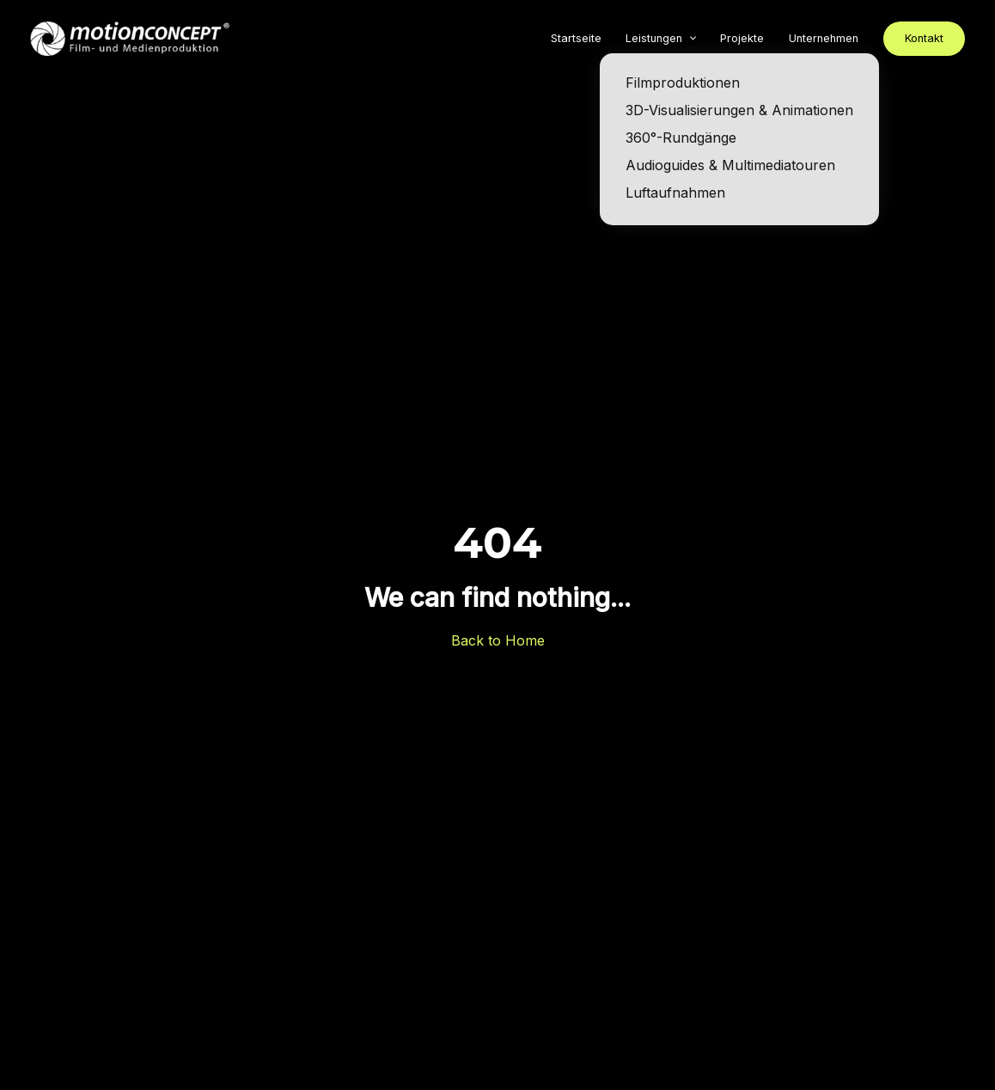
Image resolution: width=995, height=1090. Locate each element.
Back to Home (498, 640)
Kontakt (924, 38)
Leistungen (654, 38)
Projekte (742, 38)
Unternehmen (823, 38)
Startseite (576, 38)
